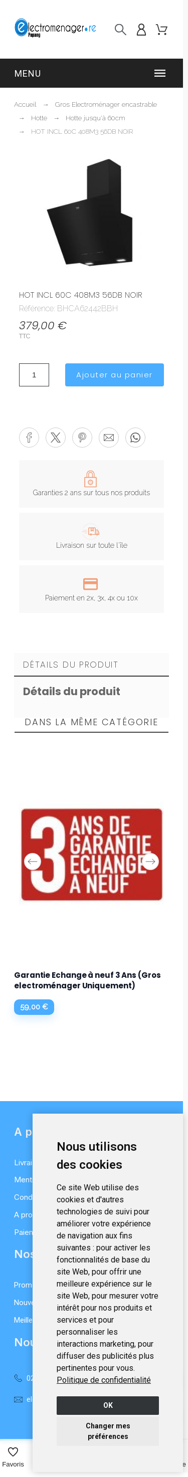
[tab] (91, 665)
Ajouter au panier (114, 374)
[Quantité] (34, 374)
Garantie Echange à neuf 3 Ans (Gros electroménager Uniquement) (87, 980)
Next (150, 861)
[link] (104, 1380)
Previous (32, 861)
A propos (30, 1214)
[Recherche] (120, 29)
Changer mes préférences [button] (108, 1431)
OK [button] (108, 1405)
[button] (91, 73)
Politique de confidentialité (104, 1380)
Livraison (29, 1162)
